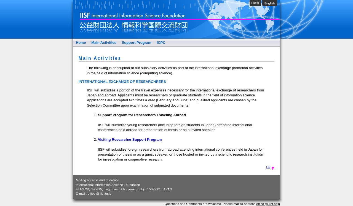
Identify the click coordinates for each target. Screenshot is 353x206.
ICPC (161, 42)
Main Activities (103, 42)
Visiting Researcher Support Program (130, 139)
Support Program (136, 42)
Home (81, 42)
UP (270, 167)
